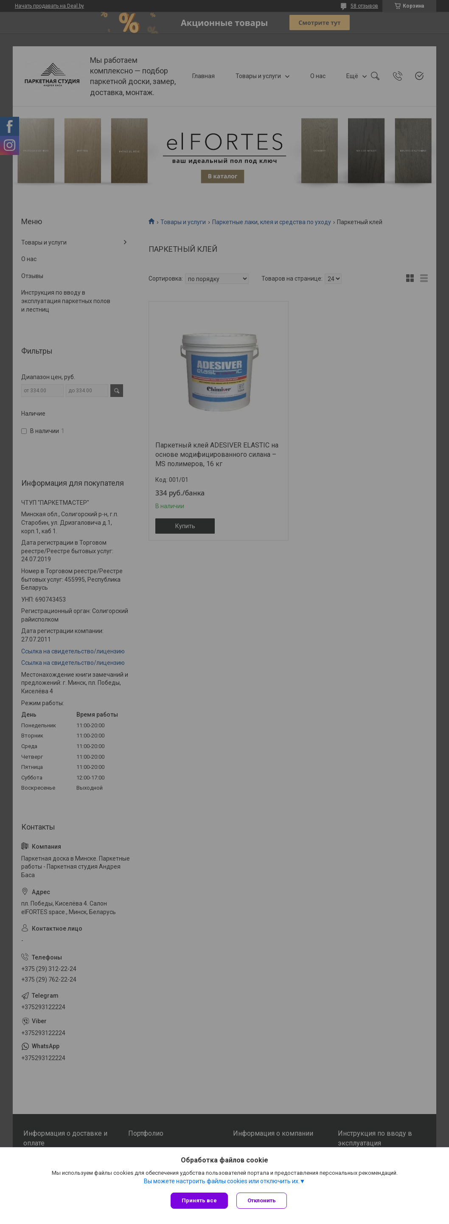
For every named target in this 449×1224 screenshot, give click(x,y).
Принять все (199, 1200)
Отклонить (261, 1200)
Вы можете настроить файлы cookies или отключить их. (222, 1181)
